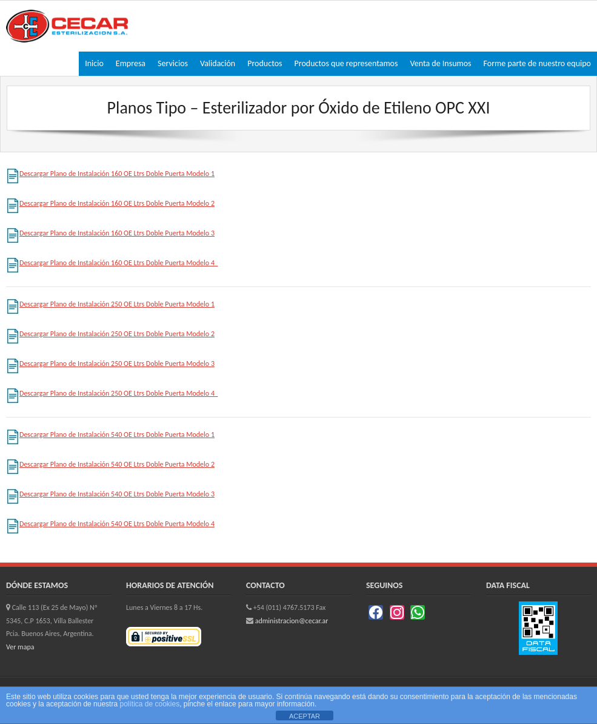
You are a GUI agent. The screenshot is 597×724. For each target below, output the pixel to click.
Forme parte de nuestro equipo (537, 63)
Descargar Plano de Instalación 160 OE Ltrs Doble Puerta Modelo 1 (110, 173)
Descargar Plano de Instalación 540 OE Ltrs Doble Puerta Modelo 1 (110, 434)
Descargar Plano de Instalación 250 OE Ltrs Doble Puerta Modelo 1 (110, 304)
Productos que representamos (346, 63)
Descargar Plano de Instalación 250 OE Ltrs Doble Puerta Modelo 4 (112, 393)
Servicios (173, 63)
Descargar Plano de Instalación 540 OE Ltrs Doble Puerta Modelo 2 (110, 464)
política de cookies (149, 704)
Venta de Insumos (440, 63)
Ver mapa (20, 647)
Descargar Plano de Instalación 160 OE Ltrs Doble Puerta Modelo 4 (112, 263)
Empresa (130, 63)
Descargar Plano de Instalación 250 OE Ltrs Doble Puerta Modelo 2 (110, 334)
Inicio (94, 63)
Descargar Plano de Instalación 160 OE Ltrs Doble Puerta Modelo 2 (110, 203)
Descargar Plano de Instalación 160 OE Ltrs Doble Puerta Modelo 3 (110, 233)
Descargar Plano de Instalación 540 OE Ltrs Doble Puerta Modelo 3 (110, 494)
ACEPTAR (304, 716)
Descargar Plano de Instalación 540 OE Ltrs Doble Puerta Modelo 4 (110, 523)
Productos (264, 63)
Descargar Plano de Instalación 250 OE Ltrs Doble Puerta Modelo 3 (110, 363)
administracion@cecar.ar (292, 621)
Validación (217, 63)
